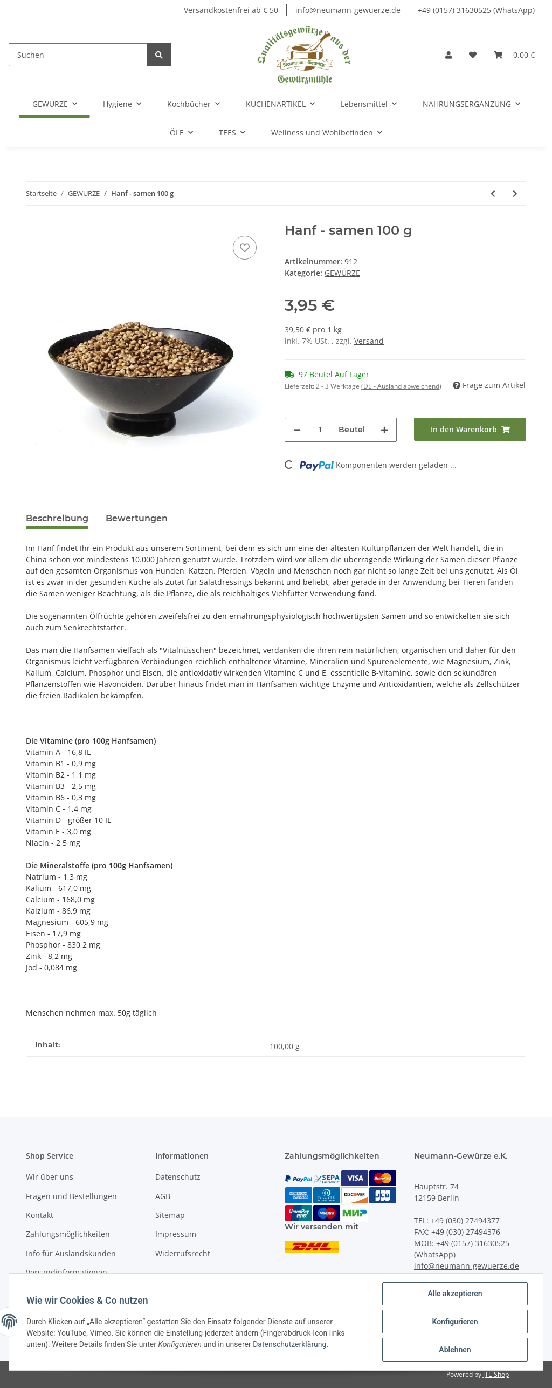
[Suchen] (78, 54)
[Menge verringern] (297, 429)
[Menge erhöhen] (384, 429)
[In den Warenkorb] (470, 429)
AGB (162, 1196)
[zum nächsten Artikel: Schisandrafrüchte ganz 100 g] (515, 193)
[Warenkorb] (514, 54)
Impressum (175, 1234)
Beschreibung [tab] (57, 518)
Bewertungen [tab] (137, 518)
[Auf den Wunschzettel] (245, 248)
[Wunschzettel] (472, 54)
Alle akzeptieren (454, 1293)
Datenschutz (178, 1177)
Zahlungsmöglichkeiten (68, 1234)
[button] (448, 54)
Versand (369, 341)
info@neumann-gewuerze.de (348, 10)
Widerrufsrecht (182, 1253)
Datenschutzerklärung (289, 1344)
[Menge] (319, 429)
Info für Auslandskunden (71, 1253)
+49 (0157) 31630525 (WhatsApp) (476, 10)
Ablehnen (455, 1349)
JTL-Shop (496, 1374)
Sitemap (170, 1215)
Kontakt (39, 1215)
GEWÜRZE (342, 273)
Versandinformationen (66, 1272)
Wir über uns (49, 1177)
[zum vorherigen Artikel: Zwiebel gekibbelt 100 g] (493, 193)
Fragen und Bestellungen (71, 1196)
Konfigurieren (455, 1321)
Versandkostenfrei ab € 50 (231, 10)
